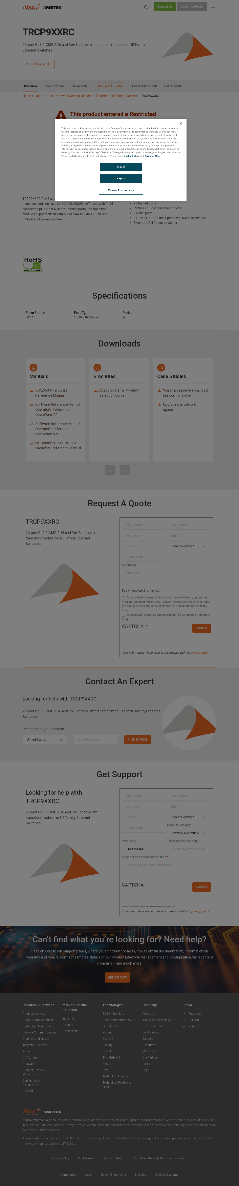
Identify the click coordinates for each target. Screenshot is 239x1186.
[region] (121, 160)
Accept (121, 166)
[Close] (180, 123)
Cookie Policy (131, 156)
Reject (121, 178)
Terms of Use (152, 156)
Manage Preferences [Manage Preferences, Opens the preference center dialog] (121, 190)
